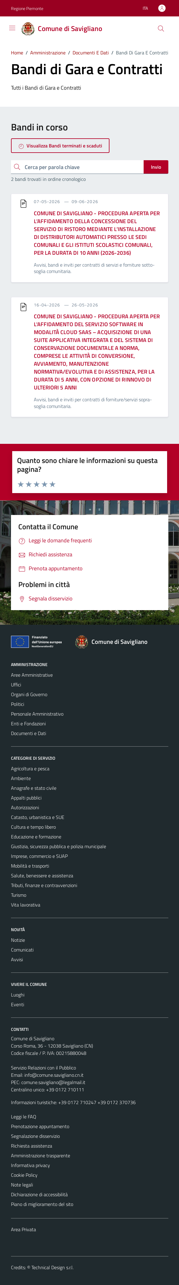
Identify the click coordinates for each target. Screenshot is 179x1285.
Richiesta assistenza (31, 1145)
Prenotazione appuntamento (40, 1126)
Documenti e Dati (28, 733)
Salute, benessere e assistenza (42, 875)
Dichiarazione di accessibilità (39, 1194)
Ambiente (21, 778)
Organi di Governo (29, 694)
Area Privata (23, 1229)
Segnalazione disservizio (35, 1136)
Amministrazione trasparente (40, 1155)
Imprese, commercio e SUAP (39, 856)
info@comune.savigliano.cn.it (54, 1075)
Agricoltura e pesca (30, 768)
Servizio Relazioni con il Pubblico (43, 1067)
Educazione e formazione (36, 836)
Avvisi (17, 959)
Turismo (18, 895)
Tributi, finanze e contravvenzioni (44, 885)
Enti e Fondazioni (28, 723)
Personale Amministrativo (37, 713)
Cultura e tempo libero (33, 827)
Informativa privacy (30, 1165)
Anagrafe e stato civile (33, 788)
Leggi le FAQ (23, 1116)
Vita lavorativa (25, 904)
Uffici (16, 684)
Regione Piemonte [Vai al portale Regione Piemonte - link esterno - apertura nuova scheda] (27, 8)
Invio (156, 167)
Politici (17, 704)
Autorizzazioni (25, 807)
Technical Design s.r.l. (52, 1267)
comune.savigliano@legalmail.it (53, 1082)
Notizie (18, 940)
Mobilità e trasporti (30, 865)
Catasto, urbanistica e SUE (37, 817)
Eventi (17, 1004)
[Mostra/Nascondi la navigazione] (12, 28)
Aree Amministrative (32, 675)
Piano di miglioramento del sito (42, 1204)
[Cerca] (160, 28)
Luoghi (17, 994)
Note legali (22, 1184)
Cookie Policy (24, 1175)
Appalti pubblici (26, 797)
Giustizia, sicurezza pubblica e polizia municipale (58, 846)
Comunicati (22, 949)
